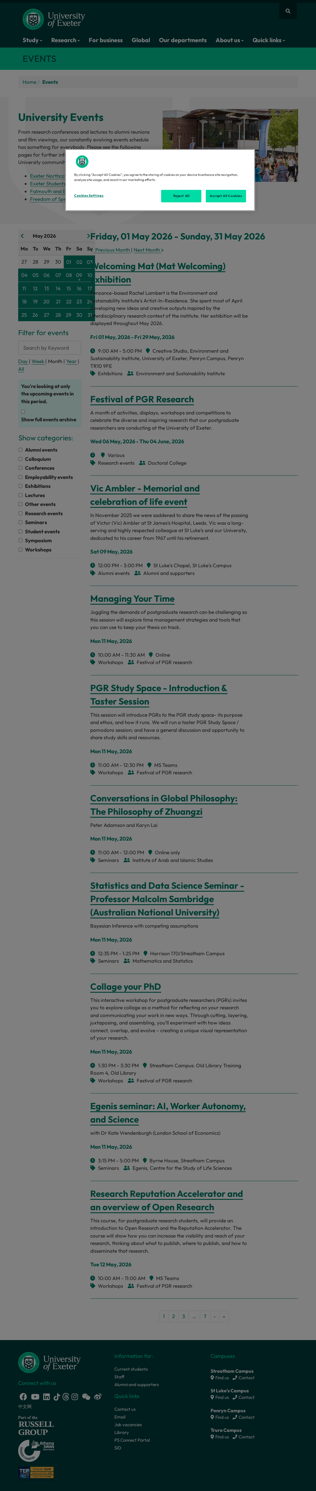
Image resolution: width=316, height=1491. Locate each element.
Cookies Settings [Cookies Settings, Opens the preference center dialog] (88, 195)
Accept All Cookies (226, 196)
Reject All (181, 196)
